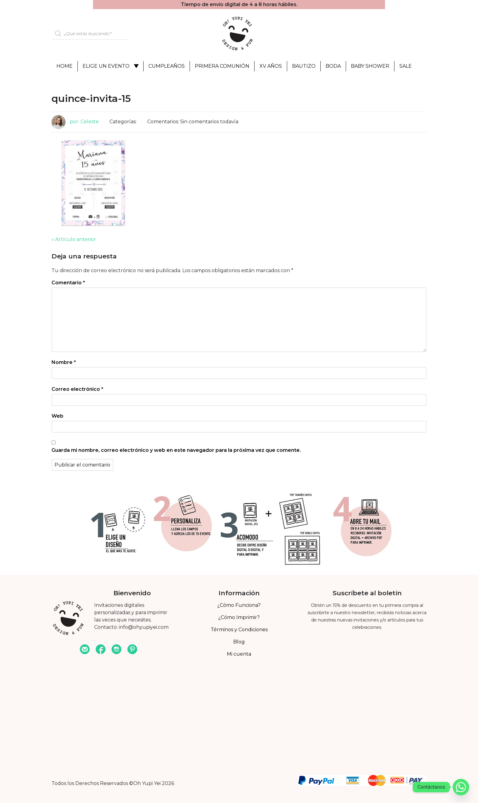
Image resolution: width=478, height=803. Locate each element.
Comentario (68, 283)
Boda (333, 66)
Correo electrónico (77, 389)
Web (57, 416)
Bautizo (304, 66)
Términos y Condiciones (239, 629)
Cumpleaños (166, 66)
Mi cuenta (239, 654)
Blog (239, 642)
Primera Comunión (222, 66)
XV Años (270, 66)
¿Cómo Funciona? (239, 605)
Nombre (64, 362)
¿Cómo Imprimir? (239, 617)
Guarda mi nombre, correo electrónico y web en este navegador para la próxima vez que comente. (176, 450)
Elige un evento (106, 66)
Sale (405, 66)
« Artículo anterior (74, 239)
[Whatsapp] (461, 787)
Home (64, 66)
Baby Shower (370, 66)
